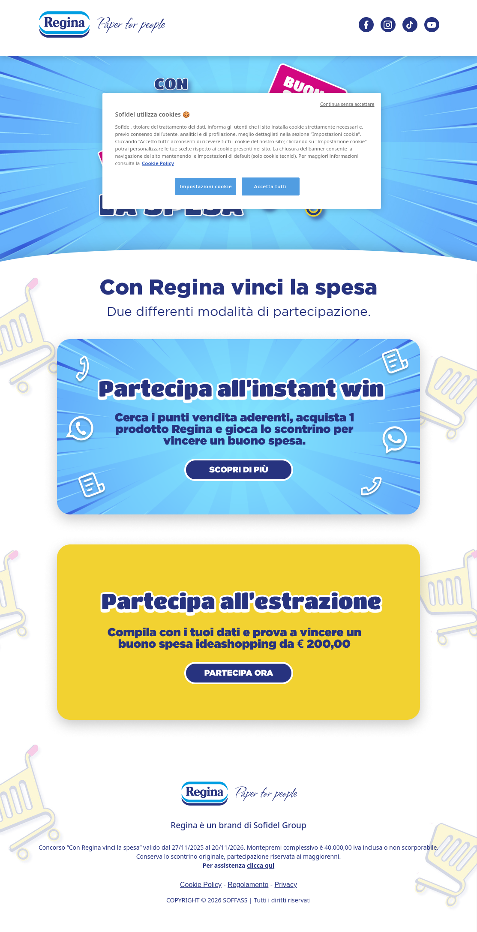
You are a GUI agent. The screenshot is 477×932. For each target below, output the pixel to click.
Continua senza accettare (347, 104)
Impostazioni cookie (206, 186)
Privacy (286, 884)
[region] (241, 151)
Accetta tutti (270, 186)
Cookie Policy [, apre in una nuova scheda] (158, 163)
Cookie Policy (201, 884)
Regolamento (248, 884)
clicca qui (260, 865)
